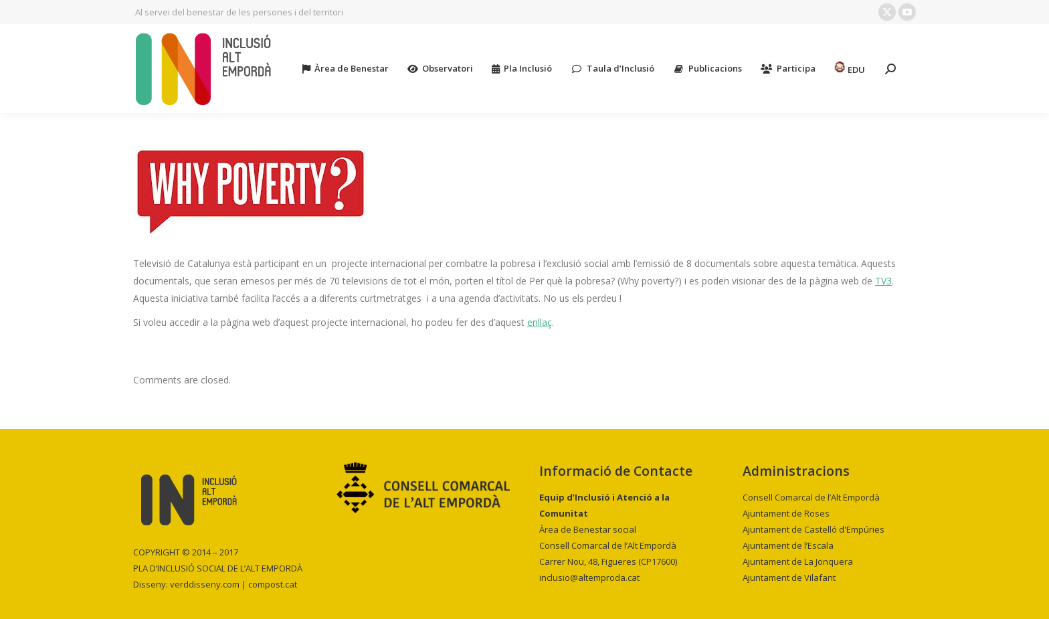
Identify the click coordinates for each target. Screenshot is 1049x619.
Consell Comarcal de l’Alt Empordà (811, 497)
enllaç (539, 322)
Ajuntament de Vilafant (789, 577)
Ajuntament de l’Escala (788, 545)
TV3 (883, 280)
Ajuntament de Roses (786, 513)
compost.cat (272, 584)
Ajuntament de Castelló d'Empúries (813, 529)
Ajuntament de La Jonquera (798, 561)
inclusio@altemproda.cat (589, 577)
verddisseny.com (205, 584)
